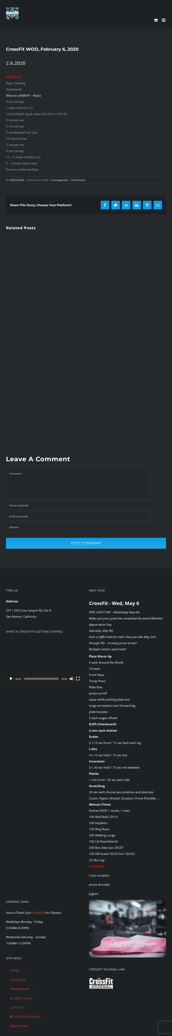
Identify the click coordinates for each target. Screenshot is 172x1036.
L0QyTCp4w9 (16, 180)
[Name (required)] (78, 505)
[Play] (11, 679)
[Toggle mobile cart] (156, 20)
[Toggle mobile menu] (164, 20)
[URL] (78, 527)
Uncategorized (60, 180)
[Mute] (71, 679)
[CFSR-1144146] (127, 901)
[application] (44, 661)
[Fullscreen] (78, 679)
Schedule (38, 913)
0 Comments (78, 180)
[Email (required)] (78, 516)
